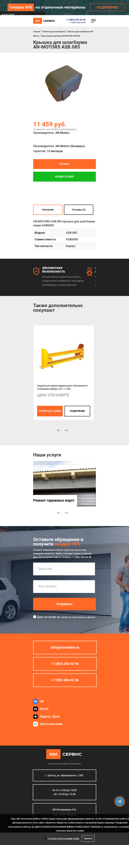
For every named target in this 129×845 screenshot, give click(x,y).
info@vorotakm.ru (65, 647)
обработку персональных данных (78, 617)
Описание (48, 209)
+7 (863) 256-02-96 (76, 20)
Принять (87, 838)
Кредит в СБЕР (64, 176)
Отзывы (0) (78, 209)
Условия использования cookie (63, 838)
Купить (64, 164)
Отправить (64, 604)
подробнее (77, 411)
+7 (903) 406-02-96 (78, 23)
